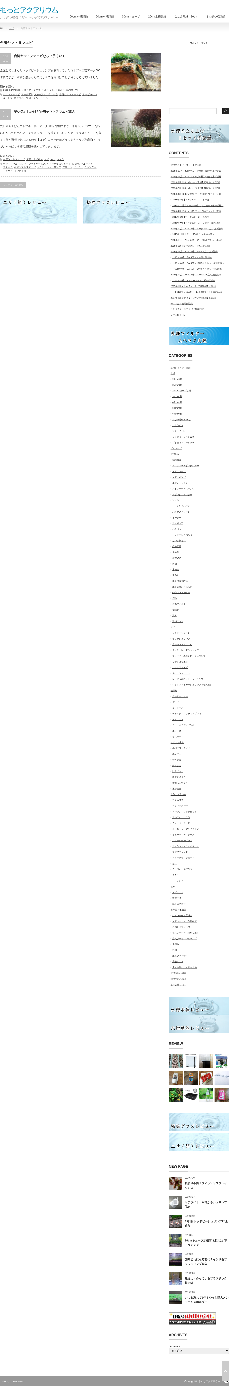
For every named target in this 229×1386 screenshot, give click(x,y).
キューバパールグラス (183, 834)
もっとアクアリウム (209, 1381)
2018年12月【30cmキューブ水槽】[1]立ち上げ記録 (196, 171)
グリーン (67, 167)
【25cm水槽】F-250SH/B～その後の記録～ (193, 280)
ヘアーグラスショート (59, 163)
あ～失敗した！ (178, 984)
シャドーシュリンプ (182, 633)
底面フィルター (180, 604)
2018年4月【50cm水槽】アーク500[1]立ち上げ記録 (196, 194)
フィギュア (177, 523)
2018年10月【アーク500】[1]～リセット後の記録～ (197, 205)
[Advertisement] (197, 74)
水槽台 (175, 569)
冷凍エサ (176, 898)
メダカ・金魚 (177, 742)
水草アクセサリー (181, 956)
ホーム (5, 1381)
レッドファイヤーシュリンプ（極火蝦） (192, 684)
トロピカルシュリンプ (49, 167)
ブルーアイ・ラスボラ (46, 94)
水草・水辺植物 (34, 159)
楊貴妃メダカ (179, 777)
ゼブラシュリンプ (181, 638)
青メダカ (176, 759)
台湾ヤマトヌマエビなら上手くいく (39, 56)
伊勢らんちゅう (180, 783)
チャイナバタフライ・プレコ (186, 713)
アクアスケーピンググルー (185, 465)
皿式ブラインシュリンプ (184, 938)
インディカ (20, 170)
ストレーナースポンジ (183, 488)
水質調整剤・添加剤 (182, 587)
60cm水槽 (177, 413)
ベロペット (177, 529)
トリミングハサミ (181, 506)
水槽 (5, 90)
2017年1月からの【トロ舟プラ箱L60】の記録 (193, 286)
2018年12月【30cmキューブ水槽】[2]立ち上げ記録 (196, 176)
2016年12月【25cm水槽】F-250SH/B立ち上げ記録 (196, 274)
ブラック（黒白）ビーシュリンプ (188, 656)
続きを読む (7, 86)
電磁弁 (175, 610)
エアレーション (180, 483)
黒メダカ (176, 754)
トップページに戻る (13, 185)
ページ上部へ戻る (225, 1371)
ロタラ (60, 159)
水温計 (175, 575)
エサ (173, 886)
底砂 (174, 598)
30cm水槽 (177, 396)
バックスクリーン (181, 512)
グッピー (176, 702)
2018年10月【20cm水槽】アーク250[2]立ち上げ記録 (197, 240)
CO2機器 (176, 460)
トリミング (177, 881)
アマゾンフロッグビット (184, 811)
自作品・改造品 (178, 909)
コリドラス (177, 708)
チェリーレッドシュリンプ (185, 650)
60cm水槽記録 (79, 16)
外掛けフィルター (181, 592)
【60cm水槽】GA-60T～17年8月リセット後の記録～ (198, 269)
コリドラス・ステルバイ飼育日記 (187, 309)
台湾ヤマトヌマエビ (32, 90)
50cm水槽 (14, 90)
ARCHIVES (174, 1346)
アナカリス (177, 800)
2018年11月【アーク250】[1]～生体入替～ (193, 234)
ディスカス (177, 719)
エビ (77, 90)
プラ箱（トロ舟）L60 (183, 442)
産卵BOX (176, 558)
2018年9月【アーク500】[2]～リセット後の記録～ (197, 223)
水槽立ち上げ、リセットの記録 (186, 165)
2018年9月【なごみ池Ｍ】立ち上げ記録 (190, 246)
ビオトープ (176, 448)
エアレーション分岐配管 (184, 921)
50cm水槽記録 (105, 16)
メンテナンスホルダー (183, 535)
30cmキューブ (131, 16)
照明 (174, 563)
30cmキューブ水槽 (181, 390)
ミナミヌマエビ (180, 662)
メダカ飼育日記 (178, 315)
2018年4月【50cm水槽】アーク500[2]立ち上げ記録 (196, 211)
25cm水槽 (177, 385)
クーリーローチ (180, 696)
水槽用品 (175, 454)
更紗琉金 (176, 788)
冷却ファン (177, 621)
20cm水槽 (177, 379)
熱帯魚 (70, 90)
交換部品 (176, 546)
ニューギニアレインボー (184, 725)
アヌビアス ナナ (180, 806)
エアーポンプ (179, 477)
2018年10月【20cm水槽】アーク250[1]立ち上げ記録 (197, 228)
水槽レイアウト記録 (180, 367)
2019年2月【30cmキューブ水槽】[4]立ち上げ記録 (195, 188)
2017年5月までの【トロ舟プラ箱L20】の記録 (193, 297)
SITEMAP (17, 1381)
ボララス (49, 90)
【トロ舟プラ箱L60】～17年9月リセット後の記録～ (198, 292)
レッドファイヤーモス (33, 163)
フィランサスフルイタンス (185, 846)
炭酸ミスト (177, 961)
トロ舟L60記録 (215, 16)
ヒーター (176, 517)
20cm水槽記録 (157, 16)
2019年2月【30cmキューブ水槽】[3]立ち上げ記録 (195, 182)
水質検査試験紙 (180, 581)
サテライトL (178, 431)
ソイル (175, 500)
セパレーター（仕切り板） (185, 933)
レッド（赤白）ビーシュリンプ (187, 679)
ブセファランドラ (181, 852)
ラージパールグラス (182, 869)
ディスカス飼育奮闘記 (182, 303)
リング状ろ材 (179, 540)
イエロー (78, 167)
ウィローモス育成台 (182, 915)
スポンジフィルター (182, 494)
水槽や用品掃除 (178, 973)
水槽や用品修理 (178, 979)
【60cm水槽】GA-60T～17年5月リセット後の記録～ (198, 263)
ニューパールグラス (182, 840)
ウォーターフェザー (182, 823)
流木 (174, 615)
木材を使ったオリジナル (184, 967)
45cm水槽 (177, 402)
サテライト (177, 425)
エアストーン (179, 471)
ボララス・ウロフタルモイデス (31, 97)
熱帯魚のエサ (179, 904)
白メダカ (176, 765)
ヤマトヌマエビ (11, 94)
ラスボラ (60, 90)
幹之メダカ (177, 771)
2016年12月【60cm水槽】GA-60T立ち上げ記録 (194, 251)
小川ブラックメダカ (182, 748)
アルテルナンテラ (181, 817)
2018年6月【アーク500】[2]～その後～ (191, 217)
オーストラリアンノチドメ (185, 829)
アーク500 (27, 94)
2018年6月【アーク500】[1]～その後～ (191, 199)
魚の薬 (175, 552)
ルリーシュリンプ (181, 673)
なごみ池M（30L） (186, 16)
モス (52, 159)
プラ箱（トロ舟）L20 (183, 437)
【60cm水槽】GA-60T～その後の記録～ (192, 257)
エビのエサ (177, 892)
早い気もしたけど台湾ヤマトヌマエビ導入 (44, 111)
